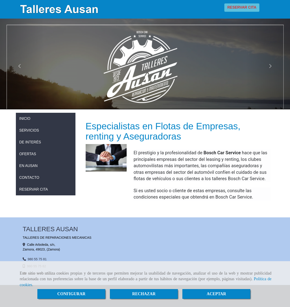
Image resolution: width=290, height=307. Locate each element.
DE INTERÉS (30, 142)
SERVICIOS (29, 130)
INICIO (24, 118)
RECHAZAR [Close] (143, 294)
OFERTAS (27, 154)
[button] (22, 64)
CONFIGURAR (71, 294)
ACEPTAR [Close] (216, 294)
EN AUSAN (28, 166)
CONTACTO (29, 177)
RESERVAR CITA (241, 7)
